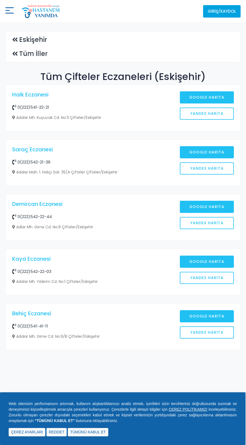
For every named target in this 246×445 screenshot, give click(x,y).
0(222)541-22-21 (30, 107)
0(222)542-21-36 (31, 249)
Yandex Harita (207, 113)
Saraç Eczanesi (32, 236)
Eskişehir (33, 39)
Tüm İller (33, 53)
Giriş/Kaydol (222, 11)
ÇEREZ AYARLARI (27, 432)
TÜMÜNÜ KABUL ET (88, 432)
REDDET (57, 432)
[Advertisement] (123, 179)
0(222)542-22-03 (31, 358)
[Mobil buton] (9, 11)
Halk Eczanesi (30, 94)
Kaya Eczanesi (31, 345)
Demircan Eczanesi (37, 291)
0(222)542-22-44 (32, 303)
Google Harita (206, 97)
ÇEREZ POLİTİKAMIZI (188, 409)
